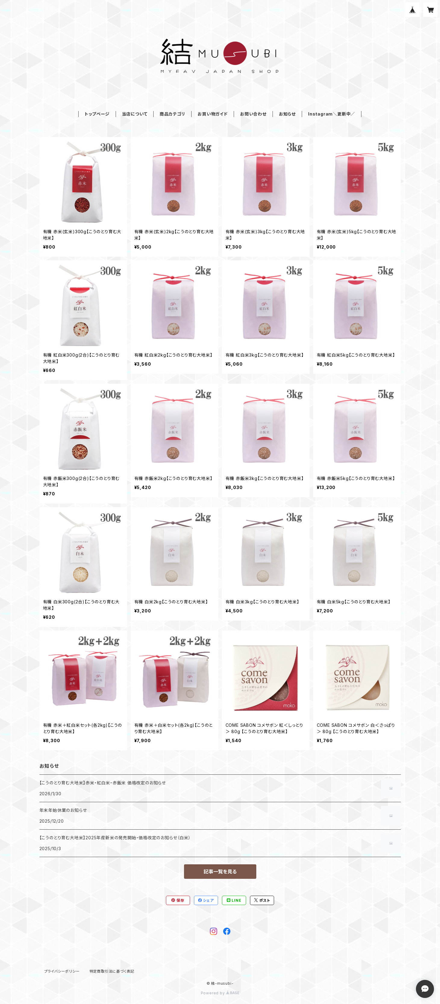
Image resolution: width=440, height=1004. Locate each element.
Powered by (220, 993)
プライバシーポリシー (62, 971)
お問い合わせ (253, 113)
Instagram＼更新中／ (331, 113)
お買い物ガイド (213, 113)
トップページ (97, 113)
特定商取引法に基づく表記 (112, 971)
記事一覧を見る (220, 872)
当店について (135, 113)
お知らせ (287, 113)
